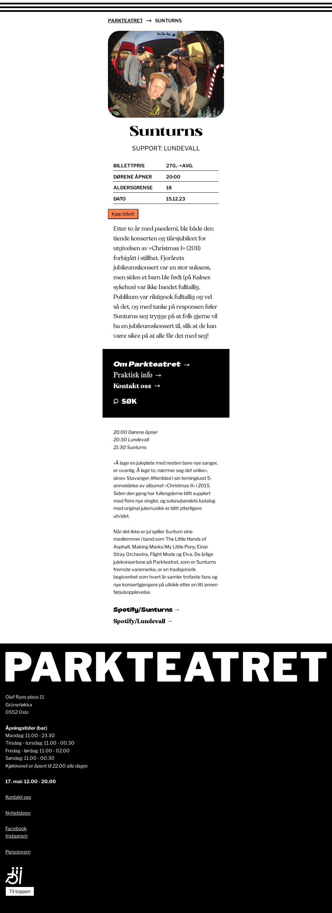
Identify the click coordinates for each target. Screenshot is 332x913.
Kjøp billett (123, 214)
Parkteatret (125, 20)
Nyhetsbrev (18, 813)
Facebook (16, 828)
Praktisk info (137, 375)
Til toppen (19, 891)
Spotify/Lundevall (140, 621)
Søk (125, 401)
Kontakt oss (136, 386)
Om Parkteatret (151, 364)
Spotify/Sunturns (143, 610)
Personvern (17, 852)
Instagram (16, 836)
